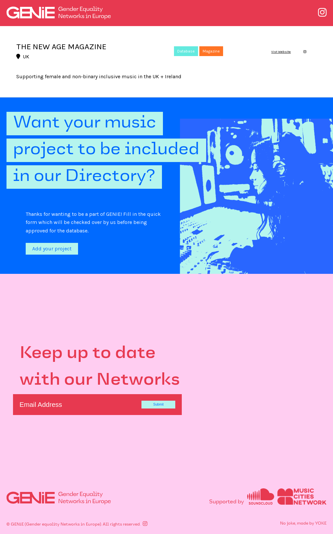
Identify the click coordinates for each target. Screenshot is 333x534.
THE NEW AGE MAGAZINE (61, 46)
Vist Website (281, 51)
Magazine (211, 51)
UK (22, 56)
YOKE (320, 524)
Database (186, 51)
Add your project (52, 248)
